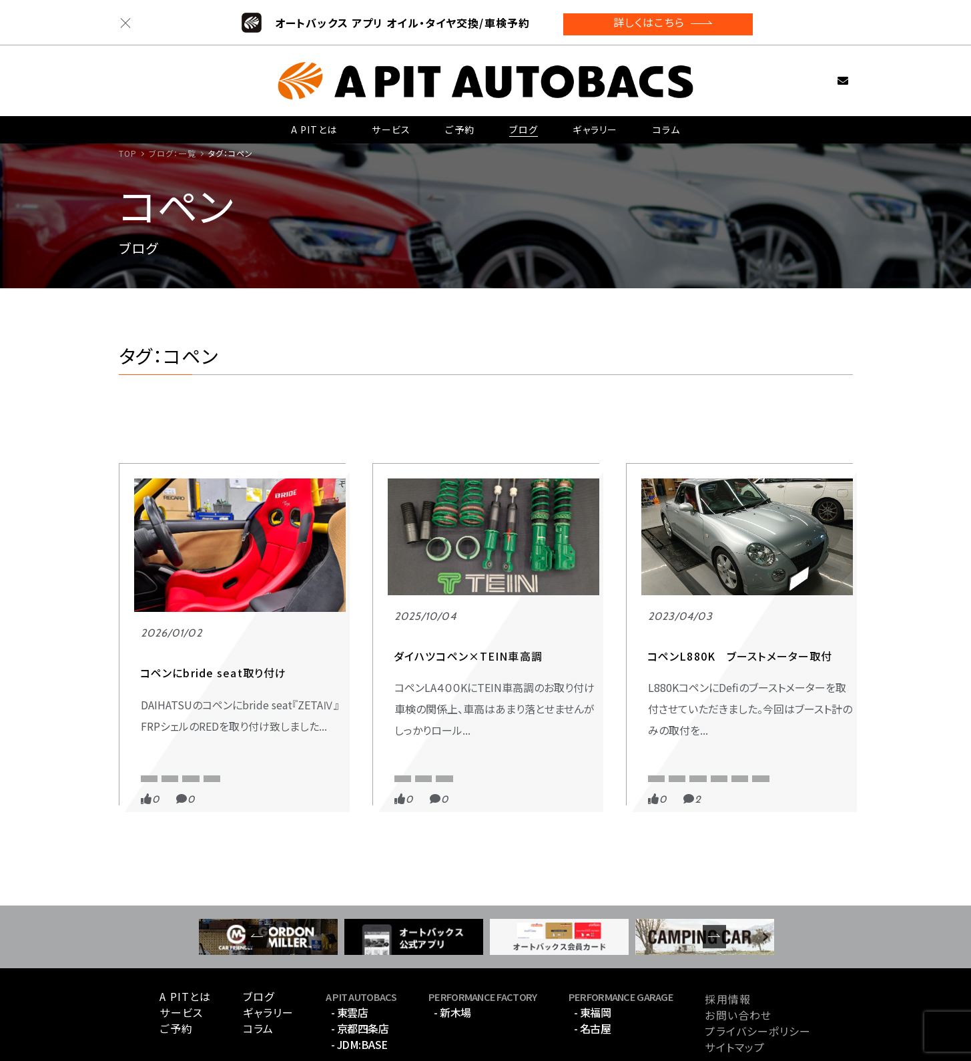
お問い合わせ (822, 74)
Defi (728, 700)
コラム (665, 125)
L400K (406, 700)
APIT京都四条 (673, 700)
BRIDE (311, 700)
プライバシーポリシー (758, 978)
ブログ (522, 125)
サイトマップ (735, 994)
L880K (770, 700)
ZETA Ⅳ (155, 721)
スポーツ (661, 675)
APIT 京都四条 (424, 675)
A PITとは (314, 125)
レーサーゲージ (745, 721)
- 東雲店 (349, 960)
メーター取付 (671, 721)
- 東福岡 (592, 960)
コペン (205, 721)
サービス (390, 125)
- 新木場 (452, 960)
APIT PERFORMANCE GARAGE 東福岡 (208, 700)
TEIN (450, 700)
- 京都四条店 (360, 976)
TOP (128, 153)
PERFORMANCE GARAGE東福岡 (217, 675)
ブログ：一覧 (172, 153)
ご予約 (459, 125)
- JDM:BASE (359, 992)
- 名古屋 (592, 976)
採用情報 (727, 946)
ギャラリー (594, 125)
